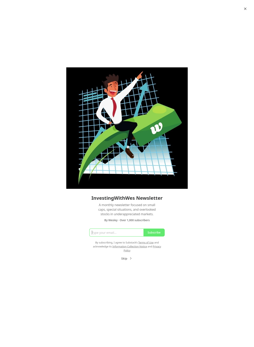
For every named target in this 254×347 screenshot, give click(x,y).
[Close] (245, 9)
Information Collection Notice (129, 246)
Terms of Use (146, 242)
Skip (127, 258)
